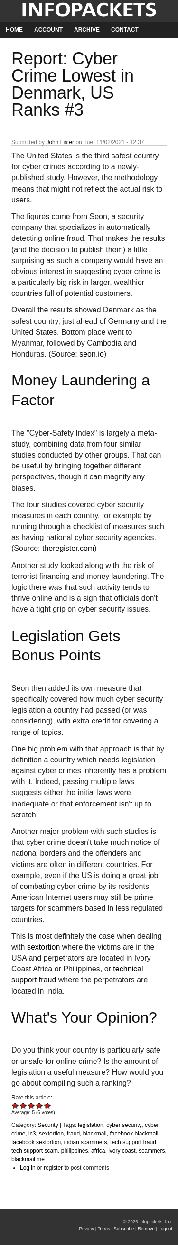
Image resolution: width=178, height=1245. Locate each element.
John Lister (60, 142)
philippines (74, 1150)
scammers (152, 1150)
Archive (87, 30)
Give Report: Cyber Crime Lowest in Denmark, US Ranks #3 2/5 (23, 1105)
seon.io (91, 354)
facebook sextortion (36, 1142)
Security (47, 1125)
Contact (125, 30)
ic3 (32, 1133)
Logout (165, 1228)
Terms (104, 1228)
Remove (146, 1228)
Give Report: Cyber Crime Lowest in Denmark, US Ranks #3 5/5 (48, 1105)
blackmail (95, 1133)
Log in (28, 1167)
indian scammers (85, 1142)
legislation (90, 1125)
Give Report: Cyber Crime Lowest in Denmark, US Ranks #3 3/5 (32, 1105)
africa (98, 1150)
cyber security (123, 1125)
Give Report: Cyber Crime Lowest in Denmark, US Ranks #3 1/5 (15, 1105)
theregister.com (68, 548)
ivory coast (121, 1150)
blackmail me (28, 1159)
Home (14, 30)
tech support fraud (133, 1142)
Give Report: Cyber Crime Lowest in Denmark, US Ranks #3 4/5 (40, 1105)
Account (48, 30)
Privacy (86, 1228)
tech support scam (34, 1150)
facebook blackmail (134, 1133)
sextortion (43, 947)
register (53, 1167)
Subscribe (124, 1228)
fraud (73, 1133)
